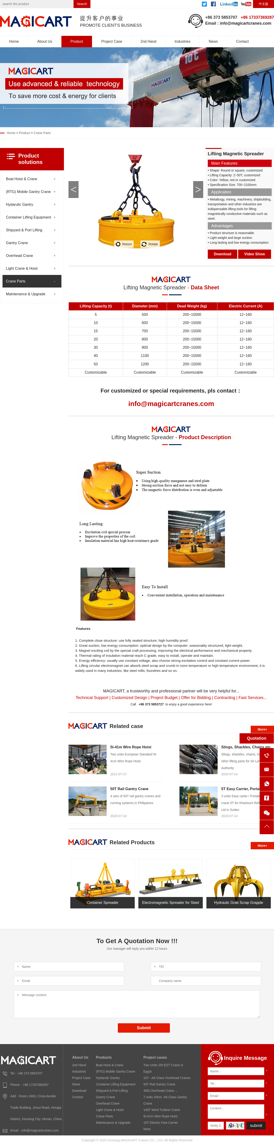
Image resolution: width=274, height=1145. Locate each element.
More (147, 1129)
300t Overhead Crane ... (160, 1090)
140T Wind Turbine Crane (161, 1110)
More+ (262, 729)
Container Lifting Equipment (28, 217)
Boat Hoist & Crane (21, 179)
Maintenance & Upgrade (25, 294)
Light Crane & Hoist (22, 268)
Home (14, 41)
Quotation (256, 738)
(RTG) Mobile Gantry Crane (28, 192)
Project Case (111, 41)
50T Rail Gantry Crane (129, 789)
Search (82, 4)
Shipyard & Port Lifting (24, 230)
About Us (44, 41)
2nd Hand (148, 41)
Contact (242, 41)
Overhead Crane (19, 256)
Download (222, 254)
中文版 (263, 4)
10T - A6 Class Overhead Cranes (166, 1078)
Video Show (254, 254)
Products (104, 1057)
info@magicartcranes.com (245, 23)
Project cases (155, 1057)
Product (77, 41)
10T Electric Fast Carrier (160, 1122)
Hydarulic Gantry (19, 204)
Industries (182, 41)
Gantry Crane (17, 243)
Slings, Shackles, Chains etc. (246, 747)
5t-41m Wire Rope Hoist (130, 747)
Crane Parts (42, 133)
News (213, 41)
